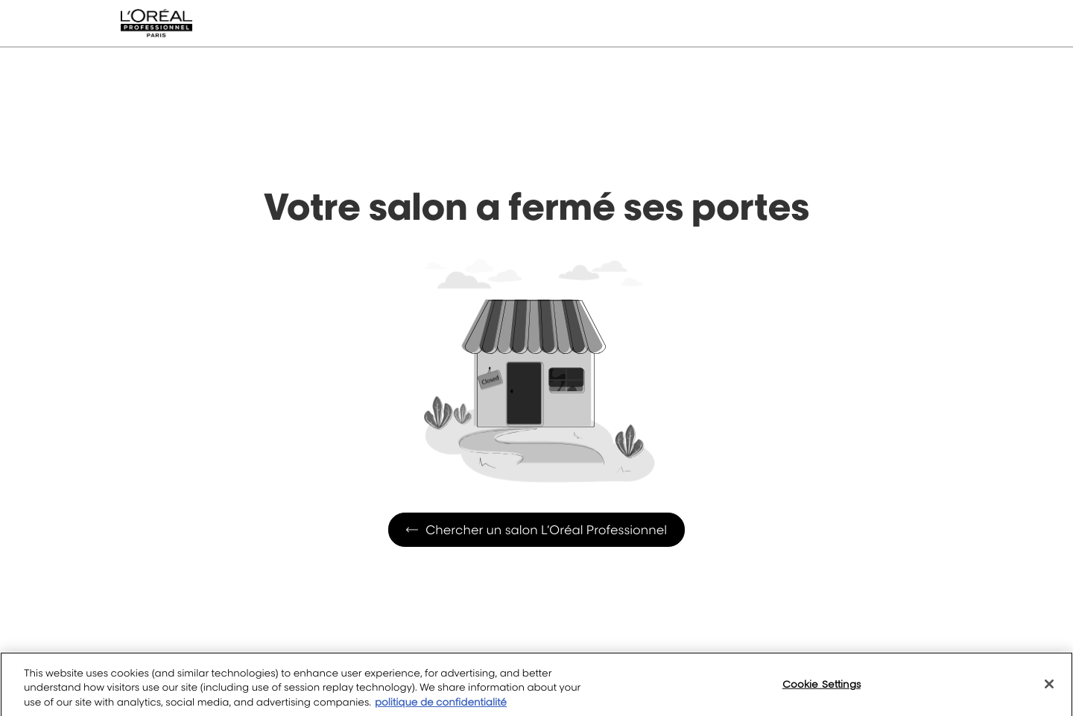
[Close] (1049, 692)
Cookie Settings (821, 692)
